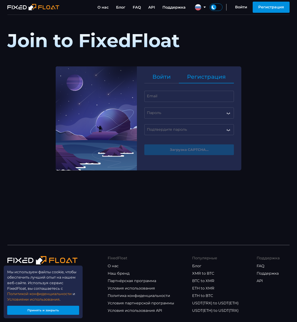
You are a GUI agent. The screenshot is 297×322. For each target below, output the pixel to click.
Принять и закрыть (44, 309)
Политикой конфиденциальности (40, 291)
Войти (241, 7)
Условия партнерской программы (141, 303)
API (151, 7)
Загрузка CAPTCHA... (189, 150)
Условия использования (131, 288)
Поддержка (174, 7)
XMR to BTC (203, 273)
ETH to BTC (202, 295)
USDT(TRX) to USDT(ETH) (215, 303)
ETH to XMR (203, 288)
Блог (120, 7)
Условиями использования (33, 297)
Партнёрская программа (132, 281)
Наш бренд (118, 273)
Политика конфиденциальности (139, 295)
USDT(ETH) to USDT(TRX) (215, 310)
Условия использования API (135, 310)
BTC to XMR (203, 281)
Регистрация (271, 7)
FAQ (137, 7)
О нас (103, 7)
